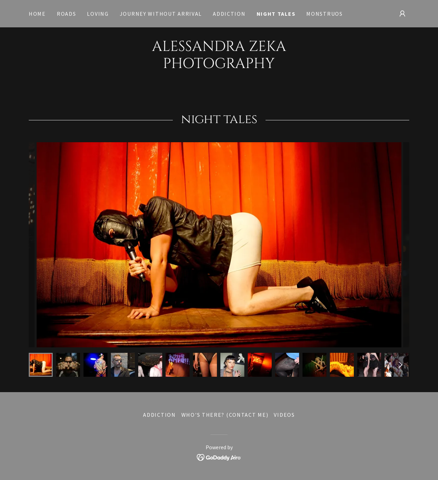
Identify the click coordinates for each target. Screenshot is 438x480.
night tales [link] (276, 13)
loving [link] (97, 13)
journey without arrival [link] (161, 13)
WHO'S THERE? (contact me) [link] (225, 414)
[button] (402, 14)
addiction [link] (229, 13)
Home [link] (37, 13)
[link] (219, 66)
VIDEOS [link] (284, 414)
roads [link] (66, 13)
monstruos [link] (324, 13)
